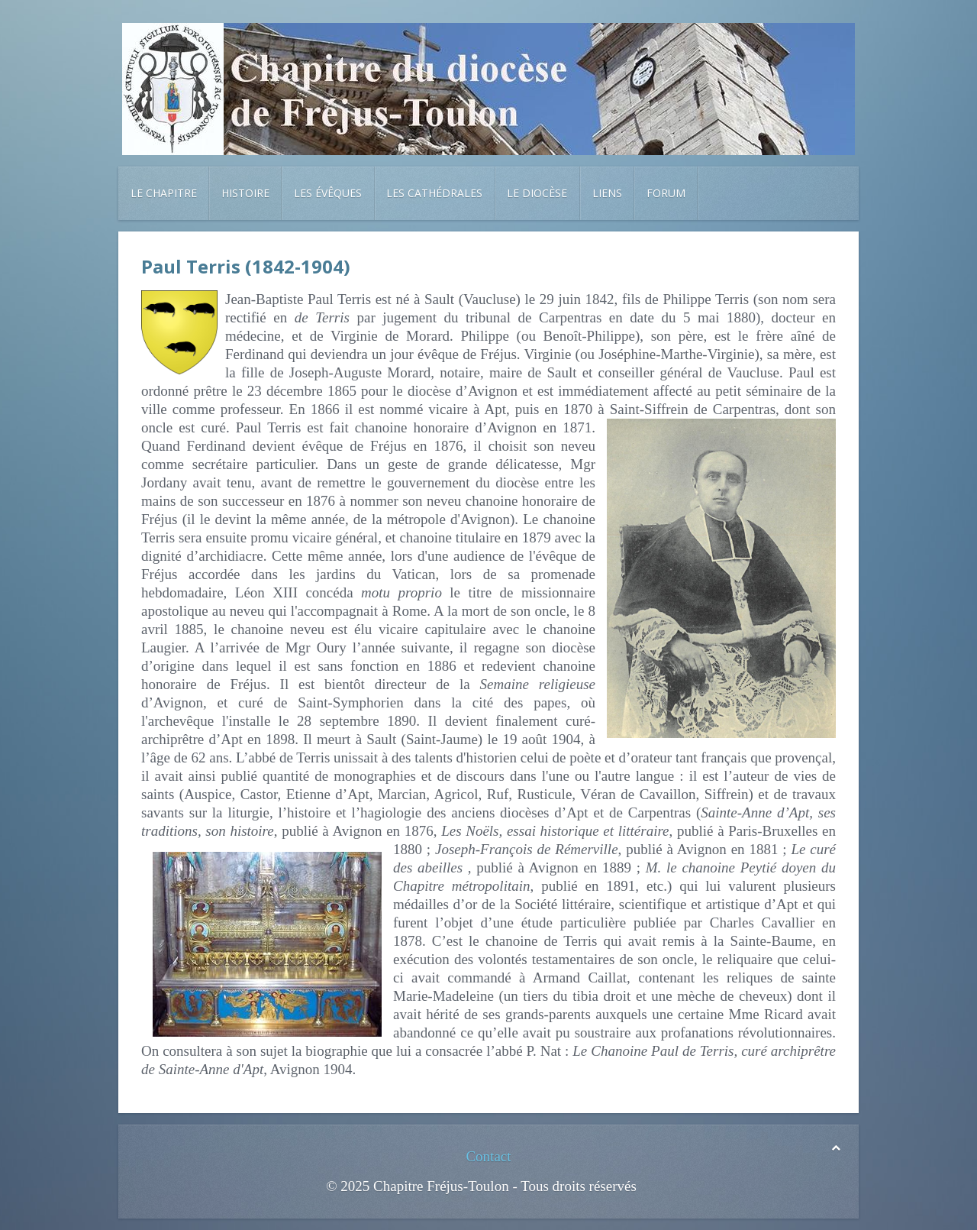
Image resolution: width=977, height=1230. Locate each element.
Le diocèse (537, 193)
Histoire (245, 193)
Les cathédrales (434, 193)
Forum (665, 193)
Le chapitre (164, 193)
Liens (607, 193)
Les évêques (328, 193)
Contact (488, 1156)
